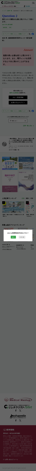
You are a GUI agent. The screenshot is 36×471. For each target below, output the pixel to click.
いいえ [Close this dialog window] (22, 237)
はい (13, 237)
